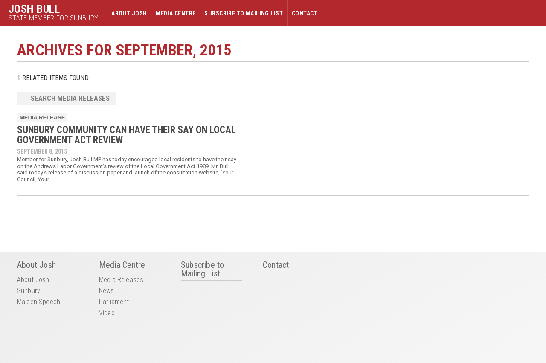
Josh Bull (34, 9)
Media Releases (121, 280)
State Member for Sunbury (53, 18)
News (106, 291)
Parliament (114, 302)
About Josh (129, 13)
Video (107, 313)
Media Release (42, 117)
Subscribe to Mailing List (243, 13)
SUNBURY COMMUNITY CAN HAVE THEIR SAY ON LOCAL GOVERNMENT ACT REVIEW (126, 135)
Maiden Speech (38, 302)
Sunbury (28, 291)
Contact (304, 13)
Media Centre (175, 13)
